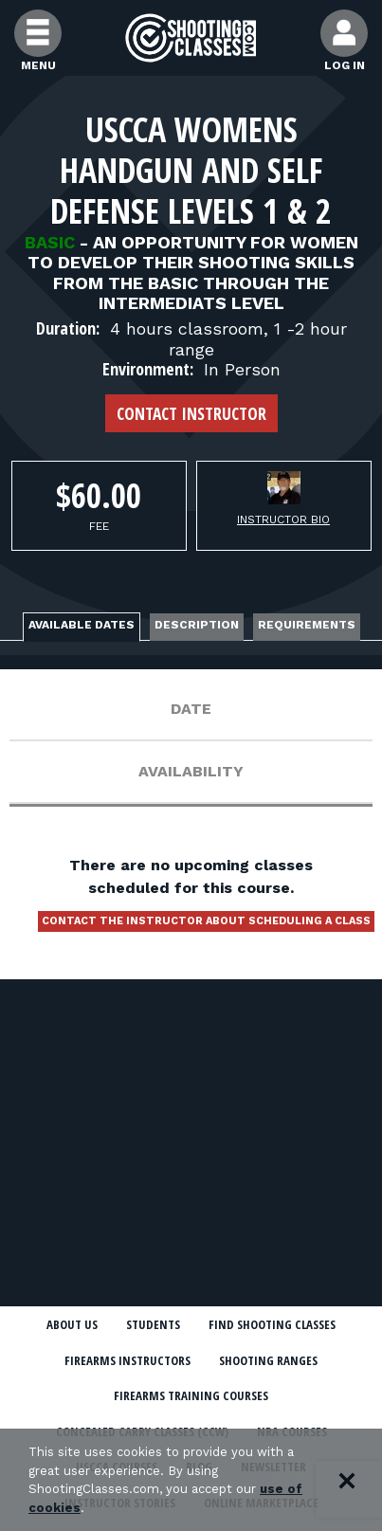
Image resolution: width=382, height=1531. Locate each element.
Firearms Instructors (127, 1360)
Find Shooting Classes (272, 1324)
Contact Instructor (191, 413)
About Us (72, 1324)
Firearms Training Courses (191, 1395)
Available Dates (81, 624)
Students (153, 1324)
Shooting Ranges (268, 1360)
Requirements (306, 624)
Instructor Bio (283, 519)
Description (197, 624)
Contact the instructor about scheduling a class (206, 921)
